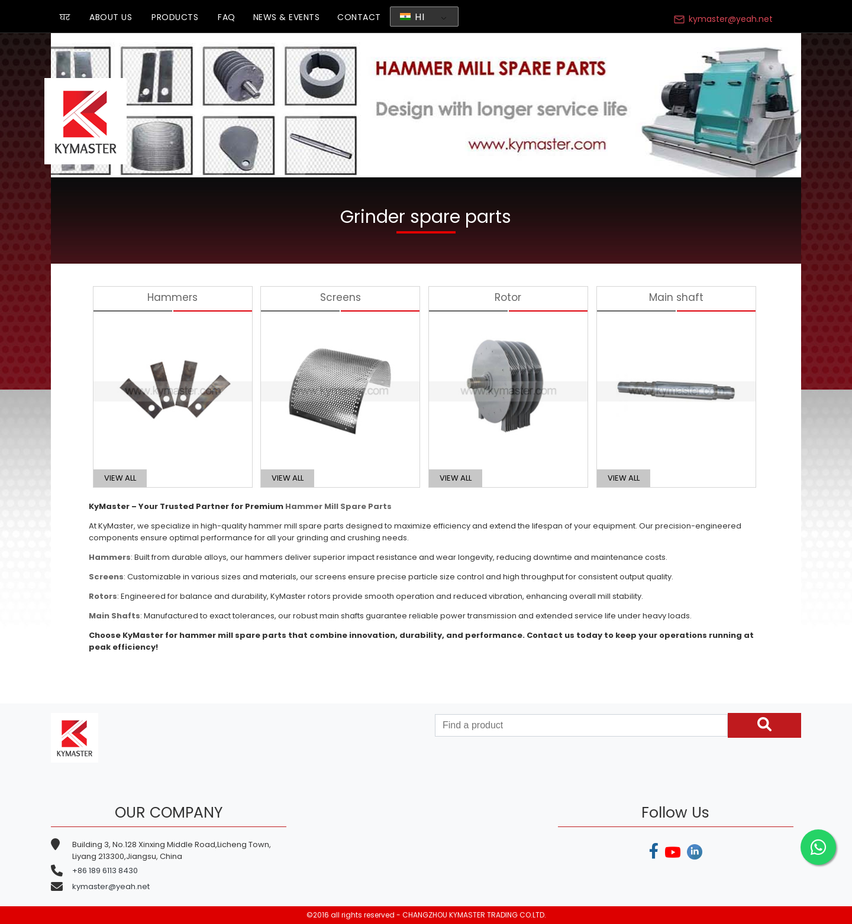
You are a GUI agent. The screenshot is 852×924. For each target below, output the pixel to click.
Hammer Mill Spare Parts (338, 506)
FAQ (226, 17)
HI (412, 17)
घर (65, 17)
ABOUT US (110, 17)
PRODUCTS (174, 17)
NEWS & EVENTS (286, 17)
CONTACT (359, 17)
